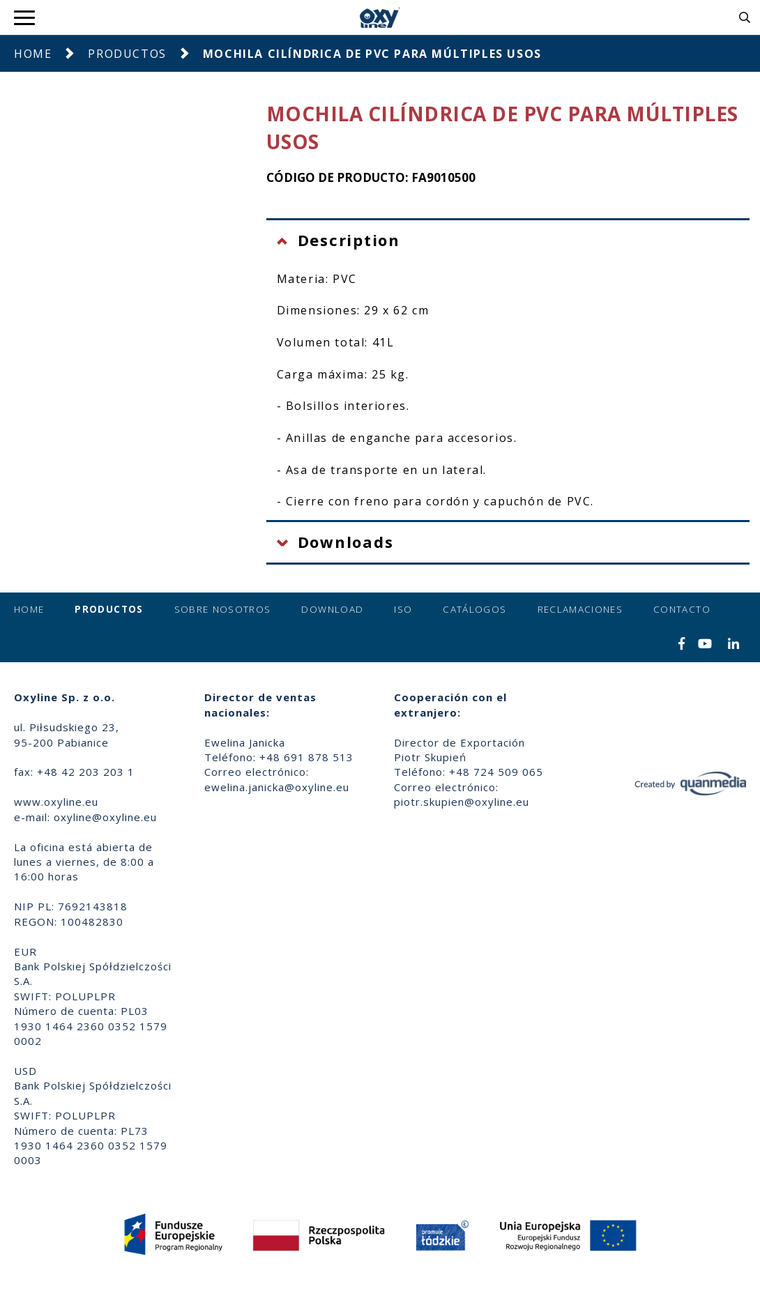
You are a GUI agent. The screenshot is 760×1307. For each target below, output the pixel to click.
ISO (403, 609)
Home (33, 53)
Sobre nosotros (222, 609)
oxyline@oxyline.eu (105, 817)
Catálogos (474, 609)
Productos (127, 53)
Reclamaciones (580, 609)
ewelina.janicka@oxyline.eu (276, 787)
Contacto (681, 609)
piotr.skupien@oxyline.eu (461, 802)
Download (332, 609)
